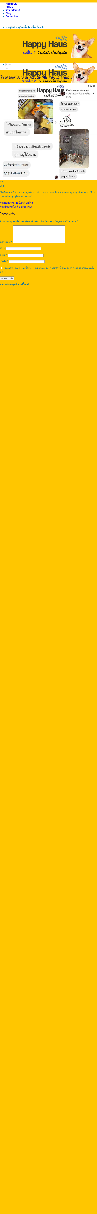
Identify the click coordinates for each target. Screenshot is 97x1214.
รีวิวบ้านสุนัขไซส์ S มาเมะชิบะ (16, 206)
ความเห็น (6, 245)
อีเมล (3, 258)
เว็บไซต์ (4, 264)
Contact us (12, 16)
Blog (8, 13)
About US (11, 3)
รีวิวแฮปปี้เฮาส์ (13, 10)
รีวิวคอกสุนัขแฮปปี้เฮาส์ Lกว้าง (16, 202)
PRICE (9, 6)
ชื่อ (2, 251)
